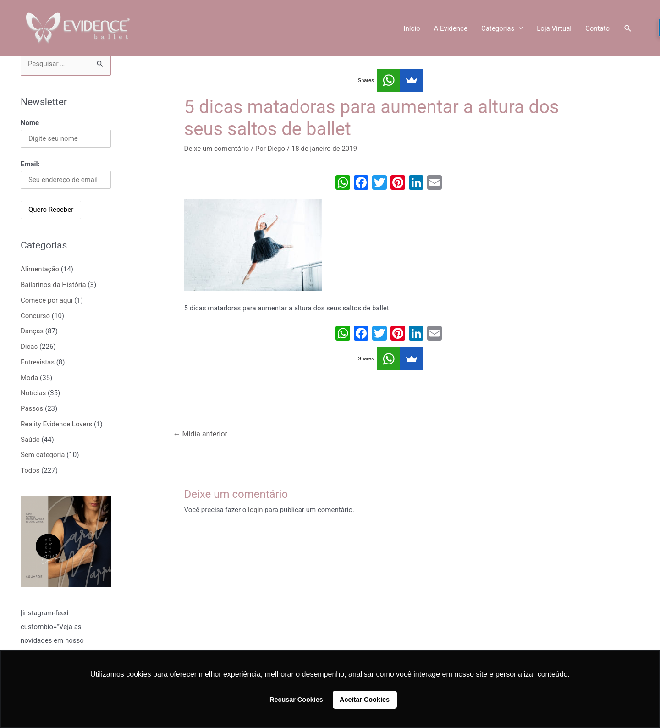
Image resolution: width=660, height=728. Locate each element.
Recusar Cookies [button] (296, 699)
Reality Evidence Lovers (56, 424)
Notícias (33, 393)
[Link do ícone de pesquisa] (627, 28)
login (255, 510)
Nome (30, 123)
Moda (29, 378)
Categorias (497, 28)
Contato (597, 28)
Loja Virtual (554, 28)
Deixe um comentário (216, 148)
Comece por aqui (46, 300)
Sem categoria (43, 455)
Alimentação (40, 269)
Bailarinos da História (53, 285)
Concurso (35, 316)
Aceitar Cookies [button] (365, 699)
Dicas (29, 346)
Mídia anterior (200, 434)
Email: (30, 164)
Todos (30, 470)
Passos (32, 408)
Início (411, 28)
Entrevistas (38, 362)
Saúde (30, 440)
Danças (32, 331)
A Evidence (451, 28)
